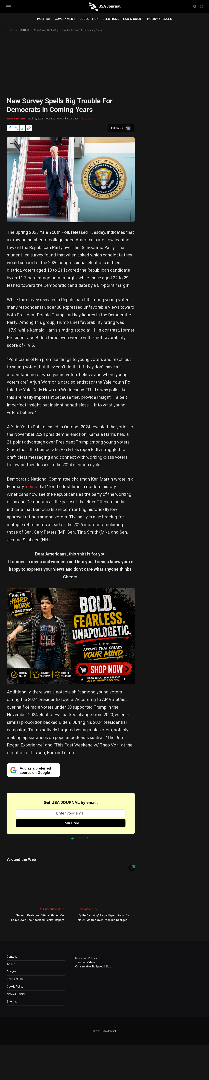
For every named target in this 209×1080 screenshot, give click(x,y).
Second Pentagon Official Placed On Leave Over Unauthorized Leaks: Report (38, 920)
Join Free (70, 823)
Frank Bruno (16, 118)
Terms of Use (15, 983)
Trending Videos (85, 966)
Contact (12, 961)
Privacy (11, 975)
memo (31, 486)
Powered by (71, 838)
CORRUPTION (89, 19)
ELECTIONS (111, 19)
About (11, 968)
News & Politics (16, 998)
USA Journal (109, 1035)
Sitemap (12, 1005)
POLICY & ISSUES (159, 19)
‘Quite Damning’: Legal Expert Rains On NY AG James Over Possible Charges (102, 920)
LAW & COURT (133, 19)
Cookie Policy (15, 990)
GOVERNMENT (65, 19)
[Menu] (8, 6)
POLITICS (44, 19)
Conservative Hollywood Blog (93, 970)
